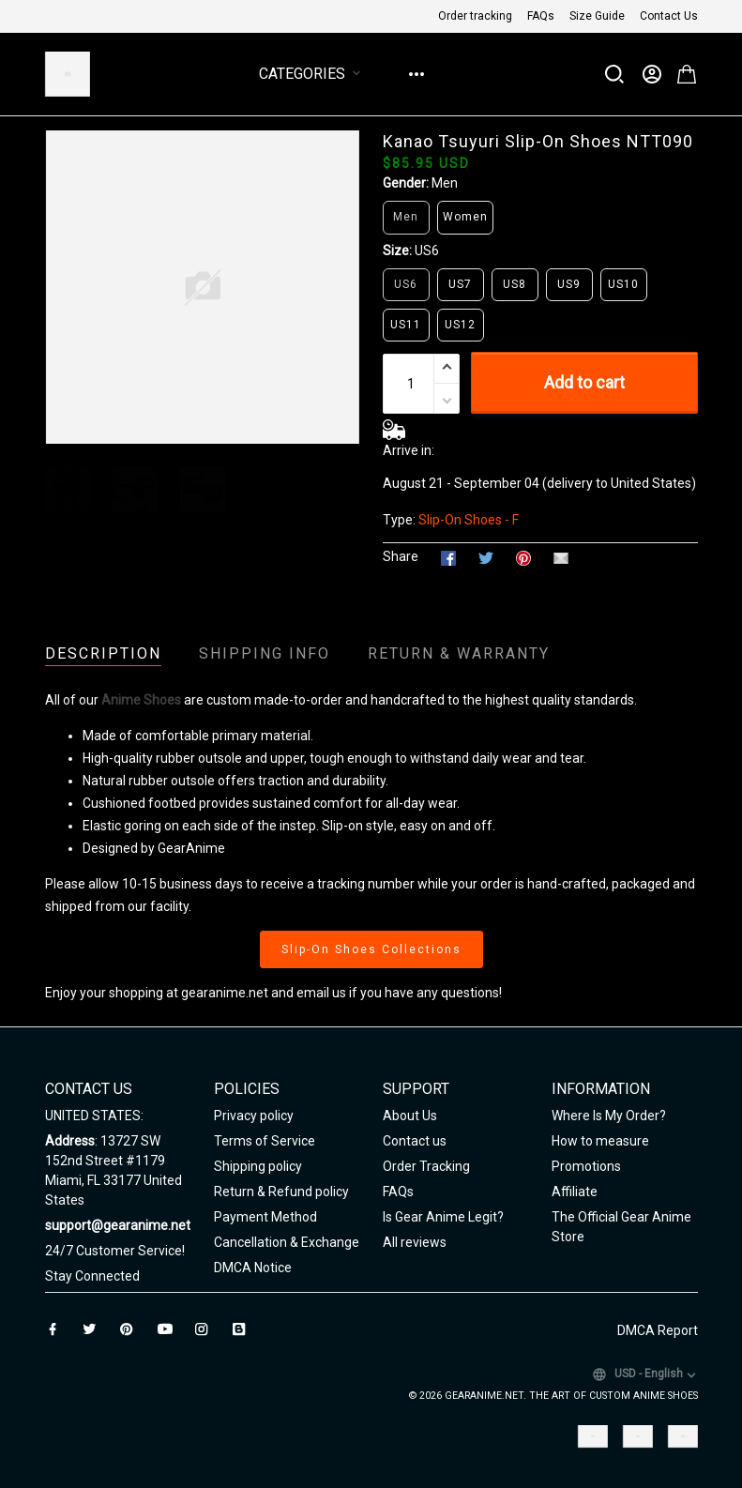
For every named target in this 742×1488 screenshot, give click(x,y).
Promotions (586, 1166)
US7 (460, 284)
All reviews (415, 1242)
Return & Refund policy (281, 1191)
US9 (569, 284)
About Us (410, 1115)
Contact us (415, 1140)
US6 (427, 250)
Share (400, 556)
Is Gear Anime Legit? (443, 1216)
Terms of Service (264, 1140)
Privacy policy (254, 1115)
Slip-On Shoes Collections (371, 949)
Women (465, 216)
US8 (514, 284)
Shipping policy (258, 1166)
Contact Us (669, 16)
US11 (405, 324)
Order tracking (475, 16)
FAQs (540, 16)
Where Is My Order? (609, 1115)
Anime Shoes (141, 699)
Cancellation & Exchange (286, 1242)
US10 (623, 284)
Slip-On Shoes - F (468, 519)
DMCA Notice (253, 1267)
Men (445, 182)
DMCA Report (657, 1330)
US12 (460, 324)
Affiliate (575, 1191)
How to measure (600, 1140)
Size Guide (597, 16)
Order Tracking (426, 1166)
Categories (313, 74)
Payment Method (265, 1216)
